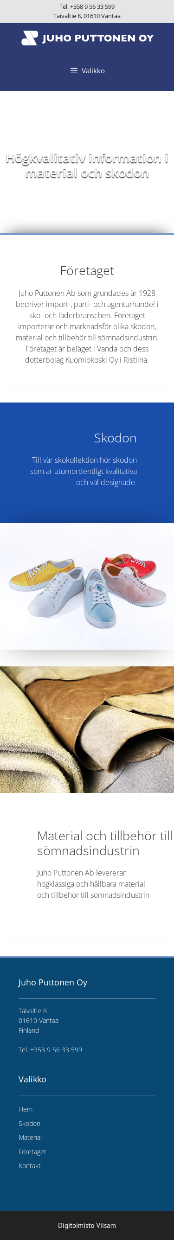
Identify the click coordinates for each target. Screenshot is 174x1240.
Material (30, 1137)
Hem (25, 1109)
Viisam (106, 1225)
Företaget (32, 1151)
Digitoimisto (76, 1225)
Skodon (29, 1123)
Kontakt (30, 1165)
